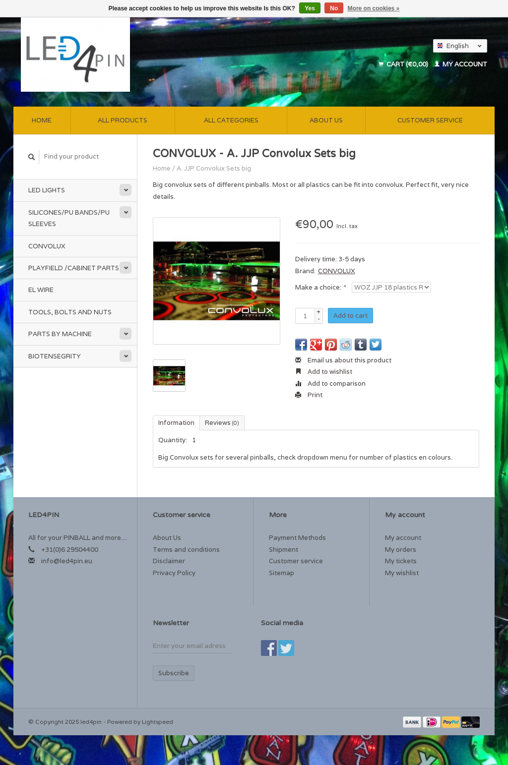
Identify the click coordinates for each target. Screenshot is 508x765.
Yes (310, 8)
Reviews (222, 422)
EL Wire (41, 290)
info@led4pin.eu (66, 561)
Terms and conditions (186, 549)
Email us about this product (343, 360)
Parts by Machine (60, 334)
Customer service (430, 120)
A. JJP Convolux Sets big (214, 168)
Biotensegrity (54, 356)
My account (461, 64)
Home (42, 120)
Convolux (46, 246)
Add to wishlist (323, 371)
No (334, 8)
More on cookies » (374, 8)
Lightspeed (157, 721)
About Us (326, 120)
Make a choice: (320, 287)
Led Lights (46, 190)
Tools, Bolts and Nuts (70, 312)
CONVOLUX (336, 271)
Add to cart (350, 315)
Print (308, 395)
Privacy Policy (174, 573)
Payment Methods (297, 537)
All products (122, 120)
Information (176, 422)
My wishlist (402, 573)
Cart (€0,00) (404, 64)
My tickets (401, 561)
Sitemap (281, 573)
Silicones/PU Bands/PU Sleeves (69, 218)
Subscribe (173, 673)
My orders (400, 549)
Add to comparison (330, 383)
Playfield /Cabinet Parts (73, 268)
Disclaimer (169, 561)
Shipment (283, 549)
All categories (231, 120)
